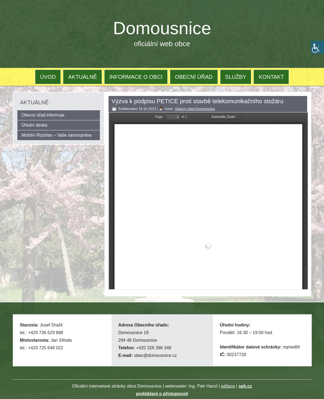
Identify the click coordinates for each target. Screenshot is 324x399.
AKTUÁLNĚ (82, 77)
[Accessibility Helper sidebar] (317, 47)
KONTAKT (271, 77)
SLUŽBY (235, 77)
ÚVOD (48, 77)
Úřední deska (34, 125)
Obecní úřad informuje (42, 115)
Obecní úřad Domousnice (195, 109)
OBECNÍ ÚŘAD (194, 77)
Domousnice (162, 28)
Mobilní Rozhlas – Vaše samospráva (56, 135)
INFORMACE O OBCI (136, 77)
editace (228, 386)
